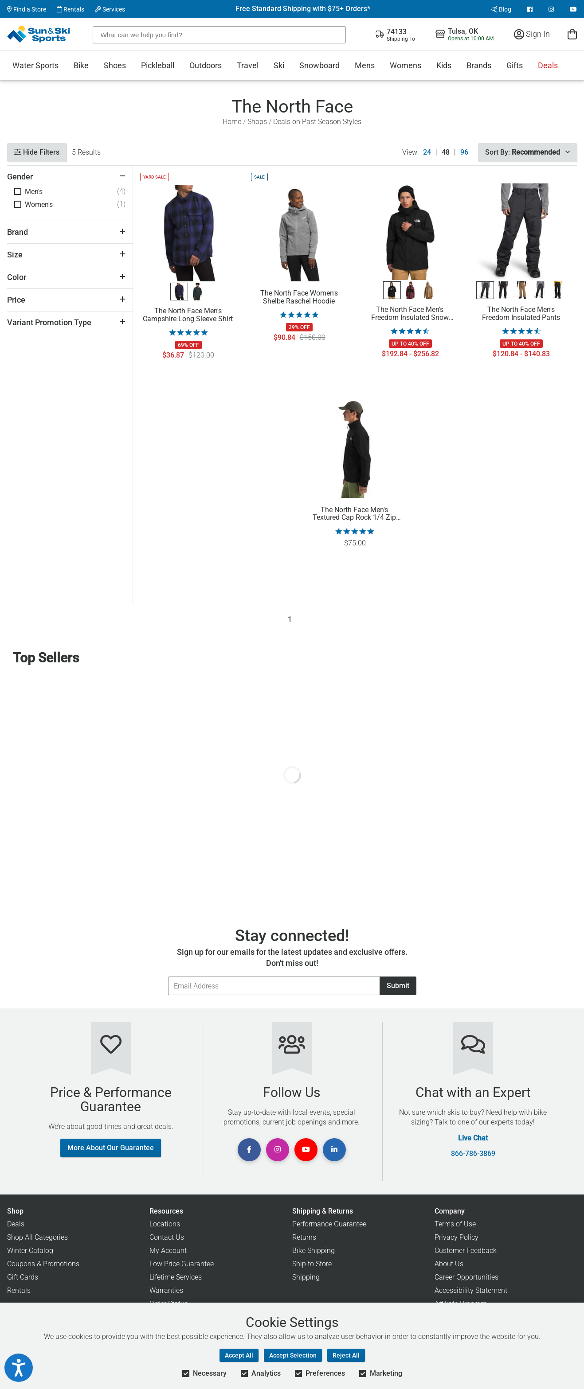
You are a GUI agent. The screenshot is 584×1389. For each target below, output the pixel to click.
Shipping (306, 1277)
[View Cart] (572, 34)
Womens (405, 65)
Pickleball (157, 65)
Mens (365, 65)
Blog (501, 9)
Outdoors (205, 65)
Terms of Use (455, 1224)
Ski (279, 65)
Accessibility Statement (471, 1290)
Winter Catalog (30, 1250)
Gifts (514, 65)
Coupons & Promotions (43, 1264)
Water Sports (35, 65)
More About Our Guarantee (110, 1148)
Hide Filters (36, 152)
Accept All (239, 1355)
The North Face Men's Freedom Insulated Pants (521, 314)
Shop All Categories (37, 1237)
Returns (304, 1237)
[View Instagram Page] (551, 9)
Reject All (346, 1355)
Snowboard (319, 65)
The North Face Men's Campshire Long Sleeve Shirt (188, 315)
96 (464, 152)
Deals (548, 65)
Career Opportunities (466, 1277)
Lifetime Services (175, 1277)
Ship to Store (312, 1264)
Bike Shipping (313, 1250)
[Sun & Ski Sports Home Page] (39, 34)
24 (427, 152)
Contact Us (166, 1237)
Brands (478, 65)
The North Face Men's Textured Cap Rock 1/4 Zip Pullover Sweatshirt (354, 514)
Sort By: (527, 152)
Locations (164, 1224)
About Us (449, 1264)
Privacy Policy (456, 1237)
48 (446, 152)
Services (110, 9)
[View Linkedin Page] (334, 1149)
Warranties (166, 1290)
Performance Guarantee (329, 1224)
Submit (398, 985)
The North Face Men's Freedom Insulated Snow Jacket (410, 314)
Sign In (532, 34)
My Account (168, 1250)
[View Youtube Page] (573, 9)
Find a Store (26, 9)
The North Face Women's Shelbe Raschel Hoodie (299, 297)
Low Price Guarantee (181, 1264)
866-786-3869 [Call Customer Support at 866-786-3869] (473, 1153)
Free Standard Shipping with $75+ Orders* (302, 8)
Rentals (70, 9)
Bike (81, 65)
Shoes (115, 65)
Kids (443, 65)
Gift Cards (22, 1277)
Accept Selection (293, 1355)
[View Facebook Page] (530, 9)
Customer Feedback (466, 1250)
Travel (248, 65)
